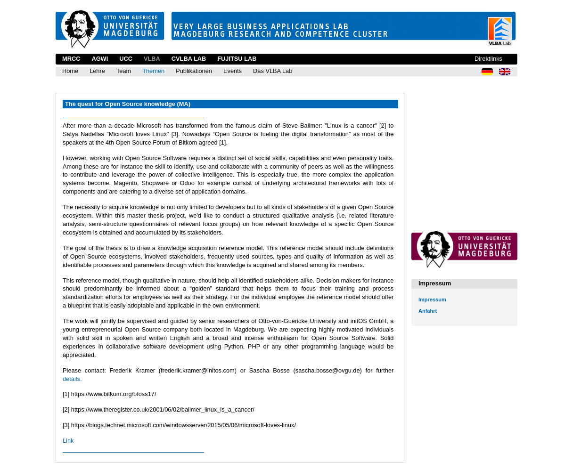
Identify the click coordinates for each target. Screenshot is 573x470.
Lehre (97, 70)
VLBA (152, 58)
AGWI (99, 58)
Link (68, 440)
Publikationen (194, 70)
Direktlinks (488, 58)
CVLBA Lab (189, 58)
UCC (125, 58)
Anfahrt (427, 311)
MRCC (71, 58)
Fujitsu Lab (236, 58)
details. (72, 378)
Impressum (432, 299)
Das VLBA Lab (272, 70)
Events (232, 70)
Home (70, 70)
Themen (153, 70)
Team (123, 70)
